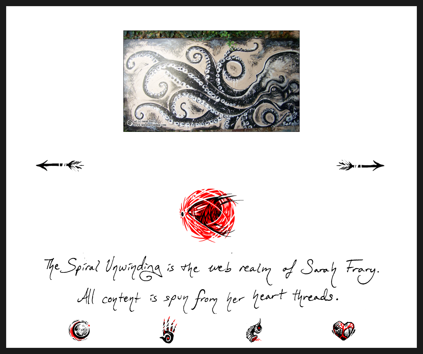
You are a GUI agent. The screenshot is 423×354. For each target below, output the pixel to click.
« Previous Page (67, 172)
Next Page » (367, 172)
